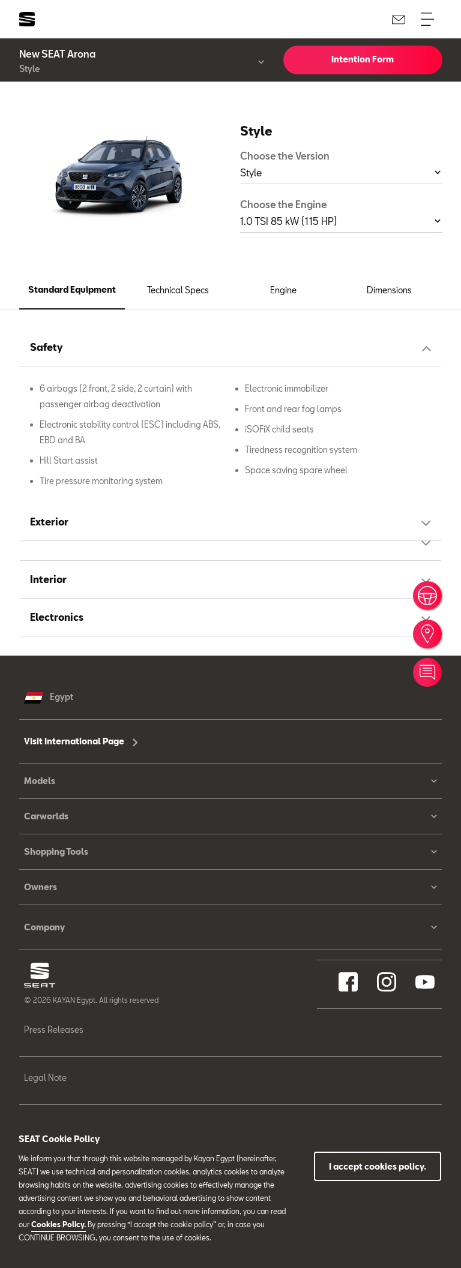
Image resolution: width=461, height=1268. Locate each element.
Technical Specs (178, 290)
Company (230, 927)
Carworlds (230, 816)
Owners (230, 887)
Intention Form (362, 59)
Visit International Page (81, 741)
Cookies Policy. (58, 1224)
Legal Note (45, 1077)
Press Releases (53, 1029)
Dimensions (389, 290)
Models (230, 781)
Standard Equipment (72, 289)
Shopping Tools (230, 852)
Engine (283, 290)
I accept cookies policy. (377, 1166)
